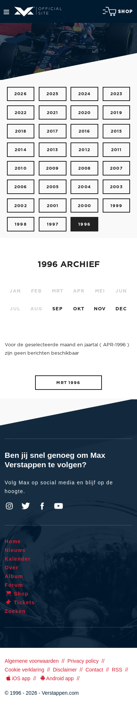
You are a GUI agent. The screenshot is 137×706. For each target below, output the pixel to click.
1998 (21, 224)
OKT (79, 309)
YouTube (58, 506)
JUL (15, 309)
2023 (116, 94)
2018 (21, 131)
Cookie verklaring (24, 670)
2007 (116, 168)
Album (14, 576)
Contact (94, 670)
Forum (14, 585)
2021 (52, 113)
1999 (116, 206)
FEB (36, 291)
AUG (36, 309)
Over (12, 567)
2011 (116, 150)
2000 (84, 206)
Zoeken (15, 611)
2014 (21, 150)
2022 (21, 113)
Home (13, 541)
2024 (84, 94)
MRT (58, 291)
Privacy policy (83, 661)
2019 (116, 113)
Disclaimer (65, 670)
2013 (52, 150)
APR (79, 291)
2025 (52, 94)
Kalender (18, 559)
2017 (52, 131)
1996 (84, 224)
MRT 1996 (68, 383)
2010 (21, 168)
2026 (20, 94)
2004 (84, 187)
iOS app (17, 678)
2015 (116, 131)
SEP (57, 309)
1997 (53, 224)
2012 (84, 150)
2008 (84, 168)
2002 (20, 206)
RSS (117, 670)
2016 (85, 131)
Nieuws (15, 550)
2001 (53, 206)
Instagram (9, 506)
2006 (20, 187)
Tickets (20, 602)
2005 (52, 187)
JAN (15, 291)
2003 (116, 187)
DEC (121, 309)
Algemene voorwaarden (32, 661)
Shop (118, 11)
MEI (100, 291)
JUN (121, 291)
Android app (56, 678)
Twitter (26, 506)
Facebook (42, 506)
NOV (100, 309)
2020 (84, 113)
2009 (52, 168)
